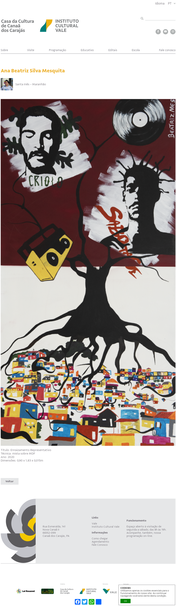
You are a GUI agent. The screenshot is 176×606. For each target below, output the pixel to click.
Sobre (4, 50)
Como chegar (100, 538)
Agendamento (100, 541)
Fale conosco (167, 50)
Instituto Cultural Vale (105, 526)
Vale (94, 523)
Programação (57, 50)
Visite (30, 50)
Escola (136, 50)
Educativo (87, 50)
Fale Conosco (100, 544)
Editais (112, 50)
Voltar (9, 481)
